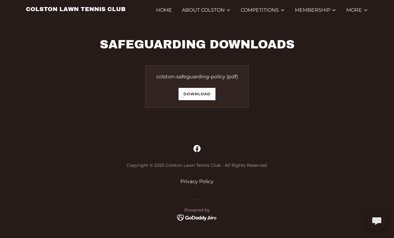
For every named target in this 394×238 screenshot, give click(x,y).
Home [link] (164, 10)
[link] (76, 9)
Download (197, 94)
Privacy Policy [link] (197, 181)
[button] (206, 10)
